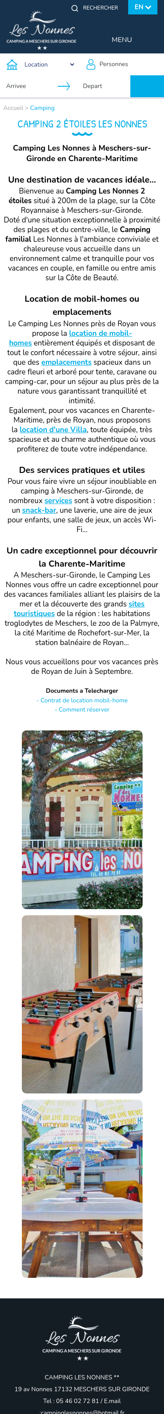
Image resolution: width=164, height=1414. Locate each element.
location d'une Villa (53, 430)
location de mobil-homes (70, 338)
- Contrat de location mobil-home (82, 700)
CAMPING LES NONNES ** (82, 1377)
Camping (42, 108)
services (58, 501)
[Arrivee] (29, 86)
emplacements (66, 362)
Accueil (13, 108)
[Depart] (106, 86)
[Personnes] (123, 64)
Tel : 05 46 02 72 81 (72, 1401)
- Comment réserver (82, 709)
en (139, 7)
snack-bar (39, 510)
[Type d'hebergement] (41, 64)
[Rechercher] (102, 7)
